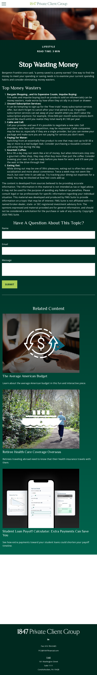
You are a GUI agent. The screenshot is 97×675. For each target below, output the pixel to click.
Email (5, 244)
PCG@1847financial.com (48, 650)
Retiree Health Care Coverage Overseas (32, 452)
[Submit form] (9, 284)
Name (5, 228)
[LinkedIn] (48, 639)
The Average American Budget (25, 376)
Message (7, 260)
